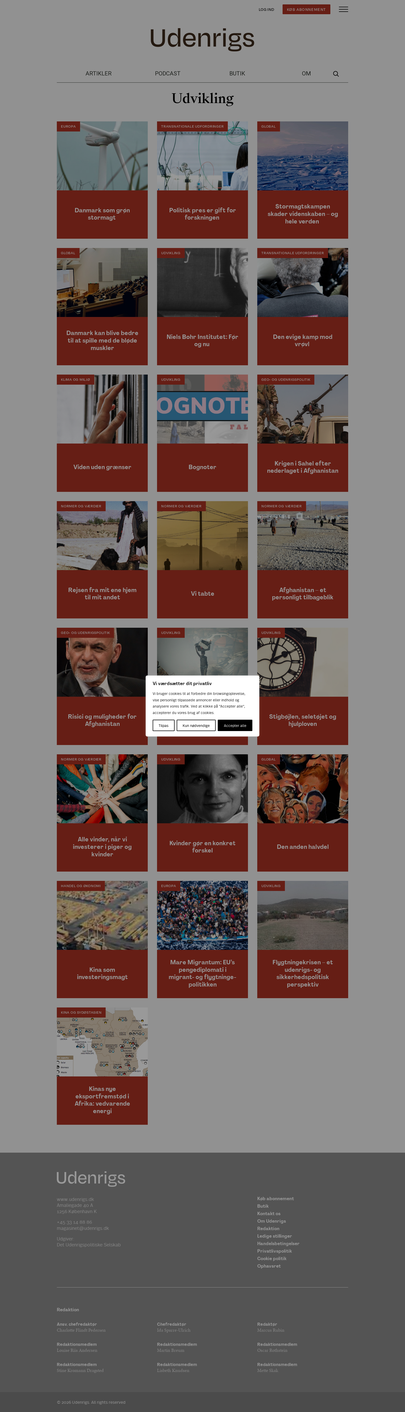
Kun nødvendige (196, 725)
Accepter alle (235, 725)
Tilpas (163, 725)
